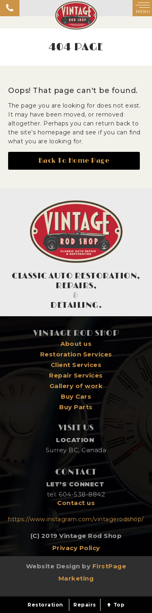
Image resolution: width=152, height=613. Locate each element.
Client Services (76, 365)
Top (115, 605)
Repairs (84, 605)
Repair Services (76, 375)
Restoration (45, 605)
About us (76, 344)
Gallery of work (76, 386)
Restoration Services (76, 354)
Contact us (76, 503)
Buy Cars (76, 396)
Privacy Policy (76, 548)
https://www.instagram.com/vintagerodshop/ (76, 519)
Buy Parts (76, 407)
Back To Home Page (74, 161)
